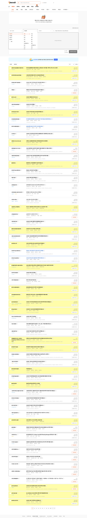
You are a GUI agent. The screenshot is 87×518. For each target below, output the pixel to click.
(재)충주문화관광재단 (15, 155)
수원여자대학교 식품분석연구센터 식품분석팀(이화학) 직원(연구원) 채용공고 (40, 390)
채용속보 (37, 9)
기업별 (21, 9)
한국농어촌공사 (14, 309)
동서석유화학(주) (15, 485)
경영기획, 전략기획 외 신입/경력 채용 (33, 449)
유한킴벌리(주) (14, 185)
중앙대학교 (13, 163)
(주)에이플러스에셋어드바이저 (17, 192)
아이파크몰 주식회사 (15, 111)
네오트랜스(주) (14, 243)
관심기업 (15, 64)
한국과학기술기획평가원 (16, 170)
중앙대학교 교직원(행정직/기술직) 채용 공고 (34, 163)
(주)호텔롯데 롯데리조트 (16, 294)
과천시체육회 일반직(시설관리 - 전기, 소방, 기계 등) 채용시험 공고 (38, 323)
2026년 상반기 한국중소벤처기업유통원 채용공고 (35, 82)
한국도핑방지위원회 (15, 368)
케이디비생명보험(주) (15, 126)
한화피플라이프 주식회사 (16, 148)
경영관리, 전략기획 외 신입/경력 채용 (33, 456)
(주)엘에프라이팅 (15, 214)
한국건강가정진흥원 (15, 398)
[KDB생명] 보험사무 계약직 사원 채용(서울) (34, 126)
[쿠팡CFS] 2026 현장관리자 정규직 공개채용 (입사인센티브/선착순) (39, 338)
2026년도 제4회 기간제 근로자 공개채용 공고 (34, 405)
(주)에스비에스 (14, 199)
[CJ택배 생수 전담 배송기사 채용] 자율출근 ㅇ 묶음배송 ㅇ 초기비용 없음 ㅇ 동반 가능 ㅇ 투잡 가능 (44, 478)
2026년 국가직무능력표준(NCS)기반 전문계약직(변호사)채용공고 (38, 302)
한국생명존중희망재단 (15, 119)
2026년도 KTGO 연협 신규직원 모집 (33, 228)
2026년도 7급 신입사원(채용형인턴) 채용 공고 (35, 309)
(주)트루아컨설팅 (15, 456)
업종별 (26, 9)
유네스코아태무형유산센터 (16, 316)
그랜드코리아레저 (15, 361)
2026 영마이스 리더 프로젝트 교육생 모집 (34, 420)
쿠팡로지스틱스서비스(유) (16, 141)
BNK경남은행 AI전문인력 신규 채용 (33, 383)
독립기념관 (13, 177)
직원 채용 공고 (29, 368)
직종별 (17, 9)
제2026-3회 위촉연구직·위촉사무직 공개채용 (34, 250)
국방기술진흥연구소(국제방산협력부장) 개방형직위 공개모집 (37, 412)
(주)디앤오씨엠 (14, 493)
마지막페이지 (54, 508)
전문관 (48, 9)
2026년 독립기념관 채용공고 (31, 177)
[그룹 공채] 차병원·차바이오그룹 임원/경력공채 (35, 75)
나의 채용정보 (65, 9)
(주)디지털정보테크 (15, 280)
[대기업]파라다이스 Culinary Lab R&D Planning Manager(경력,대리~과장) (41, 434)
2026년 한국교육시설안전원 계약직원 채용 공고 (35, 258)
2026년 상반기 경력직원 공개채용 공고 (33, 500)
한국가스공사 (14, 97)
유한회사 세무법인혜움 (16, 471)
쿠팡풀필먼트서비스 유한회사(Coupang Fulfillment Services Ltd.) (18, 340)
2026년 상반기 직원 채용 (31, 316)
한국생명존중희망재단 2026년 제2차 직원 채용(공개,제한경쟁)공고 (38, 119)
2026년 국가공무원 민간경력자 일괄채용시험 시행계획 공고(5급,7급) (39, 133)
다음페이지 (52, 508)
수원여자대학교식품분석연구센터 (17, 390)
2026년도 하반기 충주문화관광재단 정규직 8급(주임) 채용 (37, 155)
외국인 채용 (54, 9)
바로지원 (74, 92)
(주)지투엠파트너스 (15, 449)
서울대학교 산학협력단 (16, 206)
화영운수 (13, 89)
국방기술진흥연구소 (15, 412)
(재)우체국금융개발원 (15, 104)
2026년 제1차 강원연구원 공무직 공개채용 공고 (35, 331)
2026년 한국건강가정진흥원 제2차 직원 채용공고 (35, 398)
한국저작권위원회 (15, 272)
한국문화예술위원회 (15, 376)
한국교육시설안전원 (15, 258)
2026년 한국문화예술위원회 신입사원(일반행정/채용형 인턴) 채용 (38, 376)
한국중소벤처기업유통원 (16, 82)
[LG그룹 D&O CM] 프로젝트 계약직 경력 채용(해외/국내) (37, 493)
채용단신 (59, 9)
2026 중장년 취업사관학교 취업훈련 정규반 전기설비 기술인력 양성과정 (39, 265)
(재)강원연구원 (14, 331)
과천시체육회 (14, 323)
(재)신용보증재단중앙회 (16, 236)
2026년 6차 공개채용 (30, 104)
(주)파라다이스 (14, 434)
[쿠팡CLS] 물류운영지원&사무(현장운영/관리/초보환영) (36, 141)
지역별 (12, 9)
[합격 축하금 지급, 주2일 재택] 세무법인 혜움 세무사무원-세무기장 (38, 471)
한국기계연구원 (14, 405)
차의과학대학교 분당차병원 (16, 75)
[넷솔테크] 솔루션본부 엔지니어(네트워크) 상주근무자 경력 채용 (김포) (39, 442)
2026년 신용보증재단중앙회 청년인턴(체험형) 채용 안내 (36, 236)
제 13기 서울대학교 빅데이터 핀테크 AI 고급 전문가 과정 (36, 206)
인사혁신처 (13, 133)
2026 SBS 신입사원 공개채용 (32, 199)
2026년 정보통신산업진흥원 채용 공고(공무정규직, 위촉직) (37, 354)
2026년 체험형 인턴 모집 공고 (32, 97)
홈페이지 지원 (74, 71)
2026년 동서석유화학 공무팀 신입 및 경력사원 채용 (35, 485)
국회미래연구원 (14, 221)
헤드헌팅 (42, 9)
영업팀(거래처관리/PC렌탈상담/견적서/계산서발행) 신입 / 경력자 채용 (39, 427)
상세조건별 (31, 9)
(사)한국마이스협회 (15, 420)
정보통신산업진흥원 (15, 354)
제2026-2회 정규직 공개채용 (31, 170)
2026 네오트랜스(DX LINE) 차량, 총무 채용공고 (35, 243)
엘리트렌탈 (13, 427)
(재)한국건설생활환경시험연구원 (17, 68)
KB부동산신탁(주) (15, 500)
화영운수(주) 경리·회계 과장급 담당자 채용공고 (35, 89)
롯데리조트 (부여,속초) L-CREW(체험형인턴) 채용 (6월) (36, 294)
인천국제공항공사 (15, 302)
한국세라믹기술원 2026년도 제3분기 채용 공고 (35, 347)
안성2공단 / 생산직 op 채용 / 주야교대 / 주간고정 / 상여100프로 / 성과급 (39, 464)
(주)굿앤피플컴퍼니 (15, 478)
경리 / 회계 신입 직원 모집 (31, 280)
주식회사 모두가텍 (15, 464)
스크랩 (11, 64)
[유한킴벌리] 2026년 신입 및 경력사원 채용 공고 (35, 185)
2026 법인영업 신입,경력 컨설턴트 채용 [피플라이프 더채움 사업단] (39, 148)
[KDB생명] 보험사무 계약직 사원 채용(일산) (34, 287)
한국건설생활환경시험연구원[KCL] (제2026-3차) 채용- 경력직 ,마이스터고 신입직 (41, 68)
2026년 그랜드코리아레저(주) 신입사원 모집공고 (35, 361)
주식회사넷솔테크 (15, 442)
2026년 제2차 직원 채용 (31, 272)
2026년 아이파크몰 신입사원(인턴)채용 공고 (34, 111)
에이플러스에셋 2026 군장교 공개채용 (33, 192)
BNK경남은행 (14, 383)
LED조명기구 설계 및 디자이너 (32, 214)
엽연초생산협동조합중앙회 (16, 228)
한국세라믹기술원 (15, 347)
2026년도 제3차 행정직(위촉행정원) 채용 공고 (35, 221)
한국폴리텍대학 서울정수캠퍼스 (17, 265)
